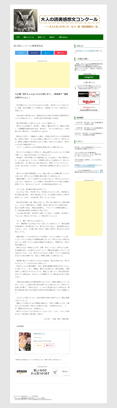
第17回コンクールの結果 (85, 51)
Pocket (61, 53)
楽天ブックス (49, 345)
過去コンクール (29, 37)
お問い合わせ (63, 37)
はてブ (47, 53)
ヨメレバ (40, 337)
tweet (21, 53)
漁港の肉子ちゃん (39, 334)
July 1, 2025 (99, 172)
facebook (34, 53)
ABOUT (52, 37)
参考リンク (41, 37)
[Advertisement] (42, 75)
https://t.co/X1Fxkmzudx (86, 167)
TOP (17, 37)
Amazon (38, 345)
